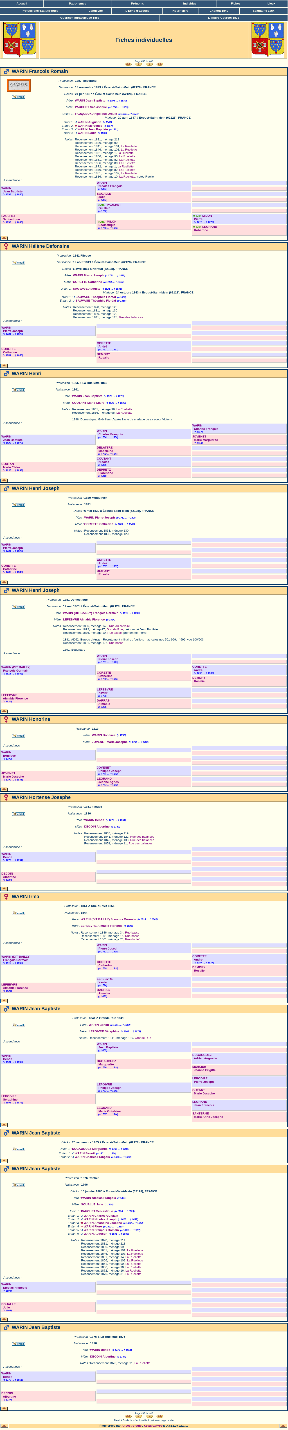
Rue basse (114, 632)
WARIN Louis (87, 133)
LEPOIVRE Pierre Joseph (203, 1080)
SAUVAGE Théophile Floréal (96, 297)
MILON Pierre (202, 217)
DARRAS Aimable (103, 702)
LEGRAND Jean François (203, 1103)
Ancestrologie (132, 1425)
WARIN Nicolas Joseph (100, 1219)
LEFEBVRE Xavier (105, 691)
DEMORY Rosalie (103, 355)
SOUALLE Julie (104, 195)
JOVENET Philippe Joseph (109, 769)
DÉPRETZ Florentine (105, 471)
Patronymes (77, 3)
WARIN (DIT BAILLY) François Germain (90, 613)
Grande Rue (114, 629)
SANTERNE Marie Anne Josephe (207, 1115)
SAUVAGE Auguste (86, 288)
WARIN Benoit (94, 820)
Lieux (271, 3)
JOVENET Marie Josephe (110, 742)
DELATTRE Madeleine (105, 449)
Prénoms (137, 3)
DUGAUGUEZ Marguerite (106, 1062)
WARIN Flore (93, 1226)
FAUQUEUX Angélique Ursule (96, 113)
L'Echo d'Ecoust (137, 10)
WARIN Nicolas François (109, 184)
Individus (189, 3)
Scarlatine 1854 (263, 10)
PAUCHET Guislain (109, 206)
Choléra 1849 (218, 10)
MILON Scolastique (106, 223)
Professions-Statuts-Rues (40, 10)
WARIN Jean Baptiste (90, 100)
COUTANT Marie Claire (88, 402)
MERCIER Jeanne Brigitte (204, 1068)
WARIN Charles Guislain (101, 1215)
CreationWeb (153, 1425)
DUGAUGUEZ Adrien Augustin (204, 1056)
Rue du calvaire (119, 626)
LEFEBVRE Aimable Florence (84, 619)
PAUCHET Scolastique (91, 107)
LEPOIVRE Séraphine (104, 1031)
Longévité (96, 10)
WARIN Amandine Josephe (103, 1223)
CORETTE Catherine (87, 282)
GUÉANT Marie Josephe (203, 1091)
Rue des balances (131, 317)
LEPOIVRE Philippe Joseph (109, 1086)
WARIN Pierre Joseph (88, 275)
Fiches (235, 3)
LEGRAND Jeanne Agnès (108, 780)
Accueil (21, 3)
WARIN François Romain (101, 1230)
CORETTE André (104, 344)
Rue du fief (132, 939)
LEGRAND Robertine (204, 228)
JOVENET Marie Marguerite (205, 438)
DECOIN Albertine (97, 826)
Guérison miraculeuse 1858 (79, 17)
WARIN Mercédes (90, 125)
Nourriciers (180, 10)
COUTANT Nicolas (104, 460)
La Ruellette (129, 146)
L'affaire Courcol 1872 (223, 17)
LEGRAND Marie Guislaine (109, 1109)
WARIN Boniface (103, 735)
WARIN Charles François (110, 432)
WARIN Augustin (89, 122)
